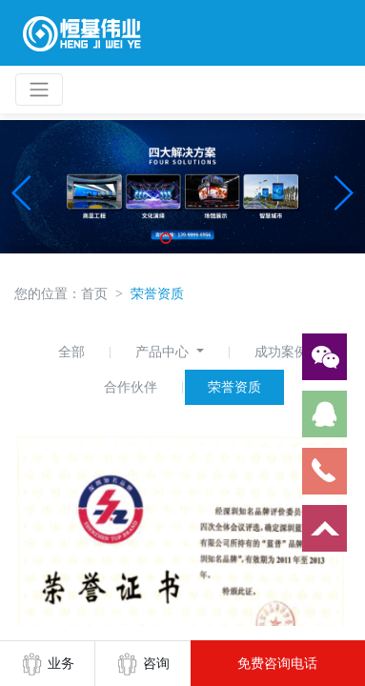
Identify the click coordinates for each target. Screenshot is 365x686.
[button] (22, 193)
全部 (71, 351)
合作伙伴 (130, 386)
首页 (94, 293)
